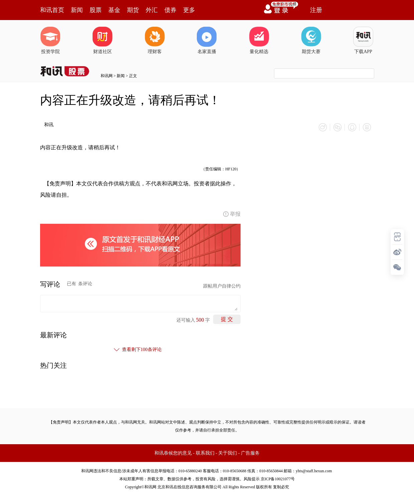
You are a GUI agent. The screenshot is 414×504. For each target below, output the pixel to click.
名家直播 (207, 40)
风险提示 (252, 479)
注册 (316, 10)
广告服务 (250, 453)
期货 (133, 10)
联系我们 (205, 453)
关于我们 (227, 453)
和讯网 (107, 75)
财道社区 (103, 40)
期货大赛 (311, 40)
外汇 (152, 10)
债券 (170, 10)
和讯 (48, 124)
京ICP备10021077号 (278, 479)
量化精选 (259, 40)
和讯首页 (52, 10)
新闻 (77, 10)
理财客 (155, 40)
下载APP (363, 40)
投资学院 (50, 40)
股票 (96, 10)
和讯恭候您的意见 (173, 453)
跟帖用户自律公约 (222, 286)
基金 (114, 10)
